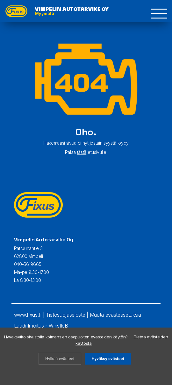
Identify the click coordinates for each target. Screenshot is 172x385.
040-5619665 (27, 264)
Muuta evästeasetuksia (115, 315)
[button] (159, 13)
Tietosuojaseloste (65, 315)
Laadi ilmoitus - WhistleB (41, 325)
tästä (81, 152)
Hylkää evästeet (60, 358)
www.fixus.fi (27, 315)
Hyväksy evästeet (107, 358)
